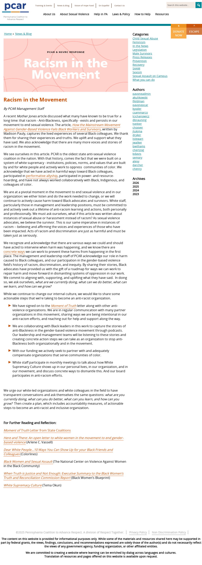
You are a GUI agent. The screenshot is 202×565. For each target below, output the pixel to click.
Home (8, 34)
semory (137, 157)
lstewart (138, 139)
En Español (104, 5)
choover (138, 127)
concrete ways (14, 251)
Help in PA (101, 14)
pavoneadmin (142, 94)
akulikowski (140, 97)
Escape (194, 28)
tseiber (137, 124)
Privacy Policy (138, 532)
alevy (136, 161)
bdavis (137, 154)
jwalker (137, 142)
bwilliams (139, 146)
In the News (140, 46)
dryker (137, 135)
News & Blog (63, 5)
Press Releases (142, 57)
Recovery (138, 65)
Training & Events (43, 5)
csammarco (140, 112)
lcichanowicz (141, 116)
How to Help (143, 14)
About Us (49, 14)
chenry (137, 169)
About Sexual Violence (74, 14)
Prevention (140, 61)
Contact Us (119, 5)
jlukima (137, 131)
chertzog (138, 150)
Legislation (140, 50)
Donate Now (178, 30)
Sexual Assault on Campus (150, 76)
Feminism (139, 42)
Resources (162, 14)
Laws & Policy (121, 14)
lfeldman (138, 101)
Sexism (137, 72)
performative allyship (42, 176)
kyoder (137, 109)
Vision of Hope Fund (84, 5)
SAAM (136, 68)
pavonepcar (140, 105)
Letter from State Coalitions (37, 430)
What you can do (144, 80)
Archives (139, 179)
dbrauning (140, 120)
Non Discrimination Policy (169, 532)
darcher (138, 165)
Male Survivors (142, 53)
